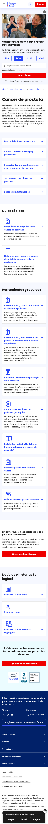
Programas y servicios (24, 756)
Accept (11, 819)
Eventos (24, 741)
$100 (18, 58)
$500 (41, 58)
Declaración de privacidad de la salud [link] (16, 781)
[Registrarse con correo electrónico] (24, 722)
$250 (29, 58)
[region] (24, 817)
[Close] (45, 811)
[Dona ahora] (24, 75)
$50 (7, 58)
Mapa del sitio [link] (7, 772)
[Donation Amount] (24, 65)
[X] (3, 714)
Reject (23, 819)
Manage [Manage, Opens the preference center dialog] (36, 819)
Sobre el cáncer (24, 734)
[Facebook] (11, 714)
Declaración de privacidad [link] (12, 777)
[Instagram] (7, 714)
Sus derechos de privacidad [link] (13, 786)
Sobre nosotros (24, 763)
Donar (40, 4)
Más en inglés (24, 748)
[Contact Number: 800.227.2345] (35, 714)
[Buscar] (30, 4)
